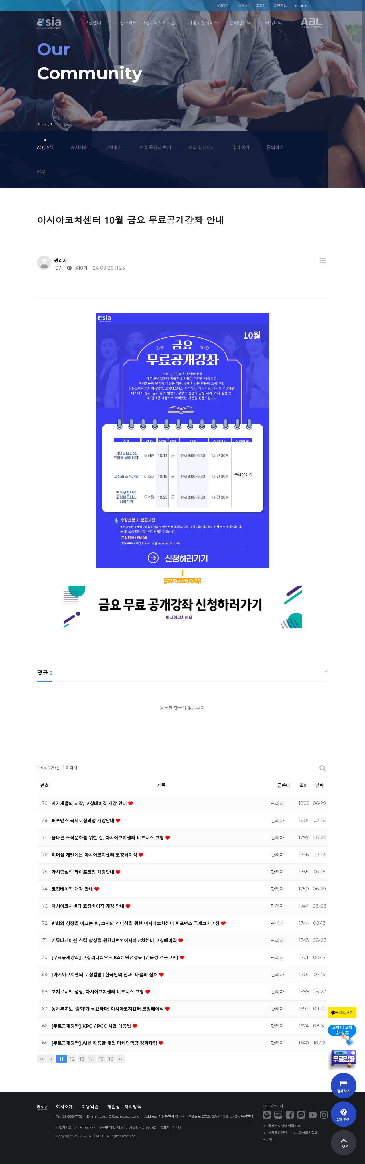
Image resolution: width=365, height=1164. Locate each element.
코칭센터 (92, 22)
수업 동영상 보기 (155, 147)
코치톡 (267, 1140)
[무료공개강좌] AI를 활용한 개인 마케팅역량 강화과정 (105, 1043)
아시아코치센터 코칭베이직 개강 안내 (89, 906)
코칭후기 (113, 147)
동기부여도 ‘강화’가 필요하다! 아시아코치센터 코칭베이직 (108, 1009)
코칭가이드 (126, 22)
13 (82, 1059)
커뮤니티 (273, 22)
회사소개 (64, 1107)
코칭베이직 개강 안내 (73, 889)
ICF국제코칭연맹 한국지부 (282, 1126)
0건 (58, 268)
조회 (303, 785)
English (301, 5)
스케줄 (243, 5)
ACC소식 (45, 147)
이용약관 (90, 1107)
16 (111, 1059)
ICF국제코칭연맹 (275, 1133)
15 (101, 1059)
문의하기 (223, 5)
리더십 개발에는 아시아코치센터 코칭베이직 (95, 855)
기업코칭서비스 (203, 22)
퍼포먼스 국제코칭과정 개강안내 (84, 820)
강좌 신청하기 (201, 147)
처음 (41, 1059)
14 (91, 1059)
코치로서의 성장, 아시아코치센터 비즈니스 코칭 (98, 992)
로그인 (260, 5)
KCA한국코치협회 (304, 1133)
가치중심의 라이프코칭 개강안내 (84, 872)
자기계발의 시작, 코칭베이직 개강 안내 (90, 803)
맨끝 (120, 1059)
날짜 (319, 785)
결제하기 (241, 147)
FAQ (41, 171)
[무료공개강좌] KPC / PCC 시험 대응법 (92, 1026)
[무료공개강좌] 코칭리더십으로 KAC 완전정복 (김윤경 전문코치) (116, 957)
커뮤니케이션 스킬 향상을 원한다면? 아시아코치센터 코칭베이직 (115, 940)
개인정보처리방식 (124, 1107)
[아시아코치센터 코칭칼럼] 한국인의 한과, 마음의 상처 (105, 974)
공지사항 (79, 147)
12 (72, 1059)
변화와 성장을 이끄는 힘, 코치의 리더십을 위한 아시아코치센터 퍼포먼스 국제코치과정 (136, 923)
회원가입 (280, 5)
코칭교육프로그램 (158, 22)
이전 (51, 1059)
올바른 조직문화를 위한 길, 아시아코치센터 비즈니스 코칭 (108, 838)
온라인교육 (240, 22)
